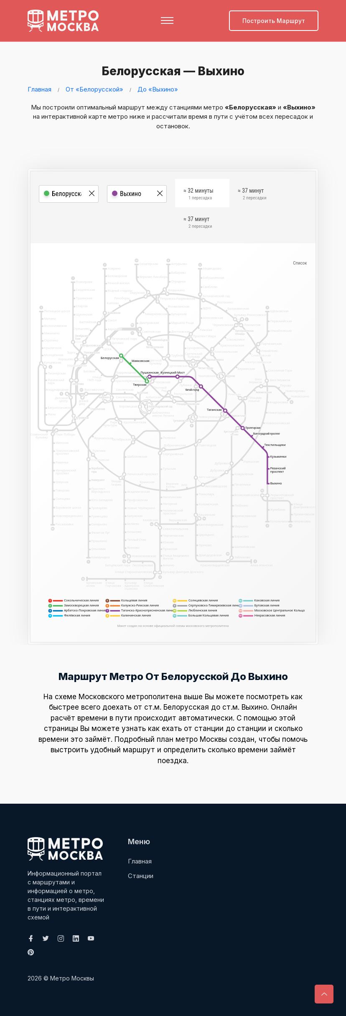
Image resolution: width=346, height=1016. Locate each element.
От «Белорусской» (94, 89)
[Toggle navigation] (167, 20)
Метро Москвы (72, 978)
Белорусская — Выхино (170, 70)
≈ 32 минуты (198, 195)
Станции (140, 875)
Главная (39, 89)
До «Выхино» (157, 89)
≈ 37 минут (252, 195)
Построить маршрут (273, 20)
